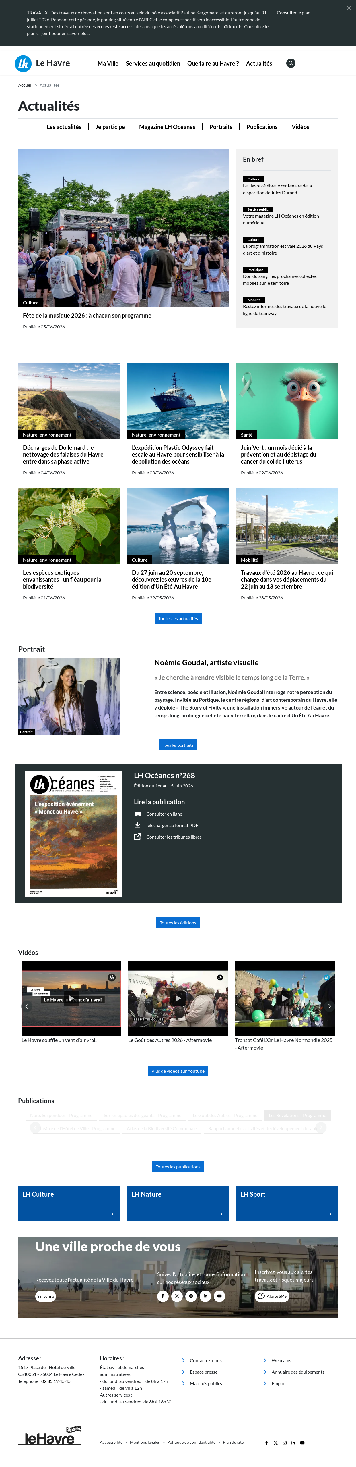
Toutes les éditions (178, 922)
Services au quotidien (153, 63)
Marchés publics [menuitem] (202, 1334)
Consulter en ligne (164, 813)
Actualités (259, 63)
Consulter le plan (293, 12)
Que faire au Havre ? (213, 63)
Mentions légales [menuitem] (145, 1392)
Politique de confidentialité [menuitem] (191, 1392)
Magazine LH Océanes (167, 126)
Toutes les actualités (178, 618)
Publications (262, 126)
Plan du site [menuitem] (233, 1392)
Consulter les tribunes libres (174, 836)
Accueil (25, 85)
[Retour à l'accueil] (55, 1386)
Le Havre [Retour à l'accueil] (42, 63)
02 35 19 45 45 (56, 1331)
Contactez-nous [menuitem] (202, 1311)
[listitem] (71, 1002)
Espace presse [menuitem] (199, 1322)
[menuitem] (108, 63)
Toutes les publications (178, 1117)
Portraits (220, 126)
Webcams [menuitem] (277, 1311)
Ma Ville (108, 63)
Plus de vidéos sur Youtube (178, 1071)
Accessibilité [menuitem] (111, 1392)
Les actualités (64, 126)
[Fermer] (349, 8)
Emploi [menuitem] (274, 1334)
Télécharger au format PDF (172, 825)
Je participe (110, 126)
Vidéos (300, 126)
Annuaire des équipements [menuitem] (293, 1322)
